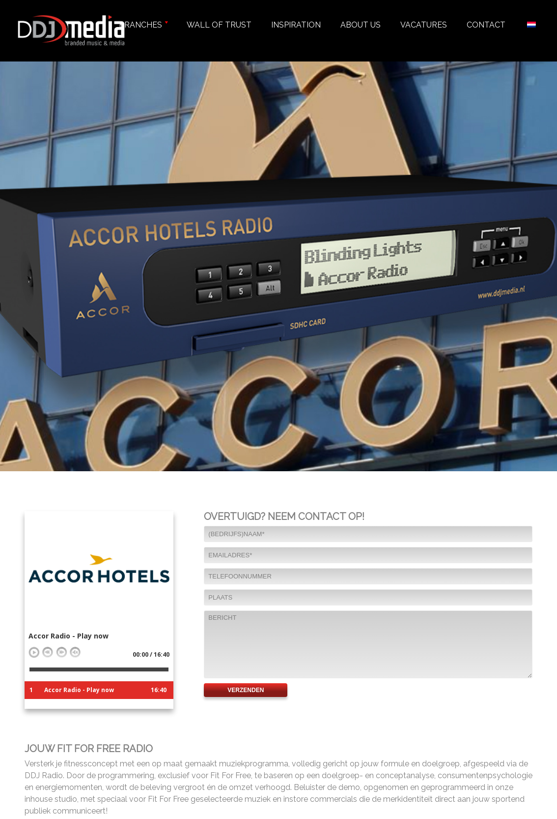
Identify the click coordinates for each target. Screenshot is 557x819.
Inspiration (296, 25)
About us (360, 25)
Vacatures (423, 25)
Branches (143, 25)
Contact (486, 25)
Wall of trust (219, 25)
